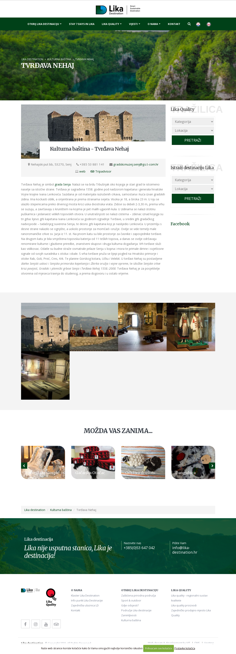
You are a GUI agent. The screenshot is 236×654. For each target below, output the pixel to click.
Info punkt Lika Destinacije (87, 600)
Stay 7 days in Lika (81, 24)
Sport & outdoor (131, 600)
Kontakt (174, 24)
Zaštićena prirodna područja (138, 595)
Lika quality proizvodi (184, 605)
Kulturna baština (59, 59)
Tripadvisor (100, 171)
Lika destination (32, 59)
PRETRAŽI (192, 140)
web (82, 171)
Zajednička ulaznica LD (85, 605)
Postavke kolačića (184, 648)
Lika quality (110, 24)
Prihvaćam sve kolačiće (158, 648)
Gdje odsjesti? (130, 605)
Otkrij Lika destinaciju (43, 24)
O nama (153, 24)
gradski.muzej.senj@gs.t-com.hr (136, 164)
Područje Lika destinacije (136, 610)
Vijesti (133, 24)
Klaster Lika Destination (85, 595)
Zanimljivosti (128, 615)
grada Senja (63, 184)
